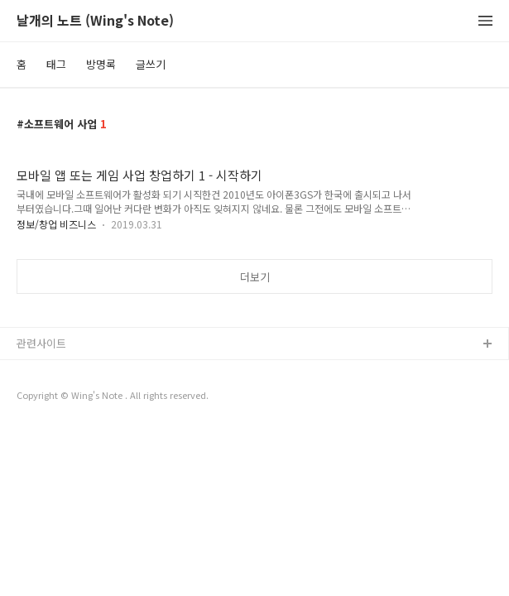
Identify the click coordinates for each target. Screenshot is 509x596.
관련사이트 (41, 343)
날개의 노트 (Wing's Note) (95, 21)
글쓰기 (151, 64)
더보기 (255, 277)
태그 (56, 64)
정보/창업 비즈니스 (56, 224)
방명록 (101, 64)
